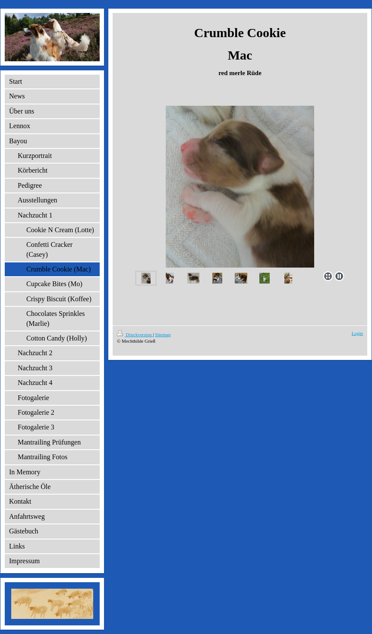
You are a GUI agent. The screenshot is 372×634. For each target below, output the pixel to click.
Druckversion (135, 334)
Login (357, 333)
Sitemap (162, 334)
